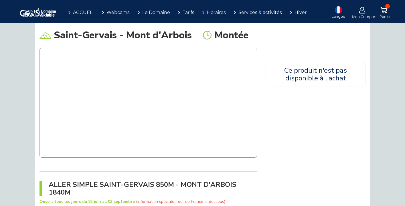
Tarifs (188, 12)
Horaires (216, 12)
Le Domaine (156, 12)
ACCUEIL (83, 12)
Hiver (301, 12)
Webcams (118, 12)
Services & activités (260, 12)
